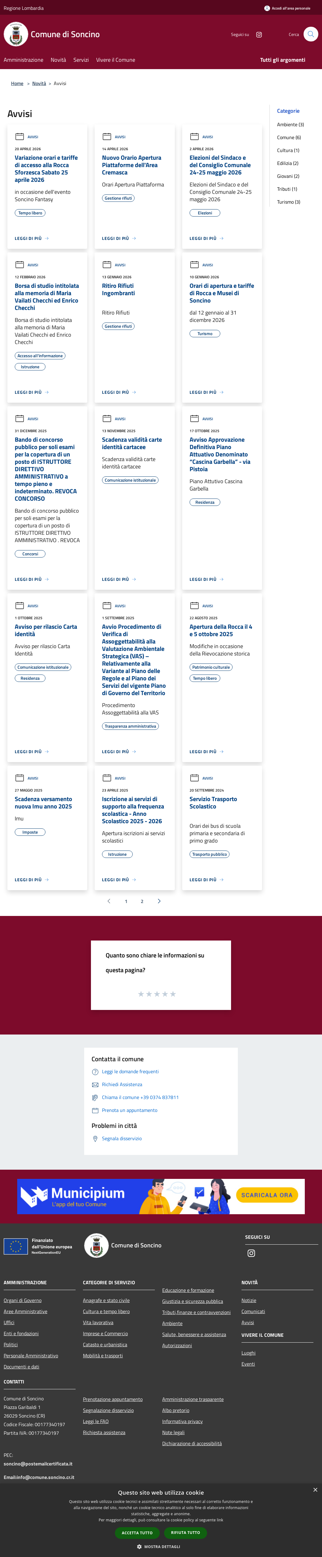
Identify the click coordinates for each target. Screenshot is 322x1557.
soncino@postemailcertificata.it (38, 1463)
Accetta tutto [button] (137, 1532)
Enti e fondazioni (21, 1333)
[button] (161, 1546)
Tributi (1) (287, 189)
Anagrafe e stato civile (106, 1300)
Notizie (249, 1300)
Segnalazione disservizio (108, 1410)
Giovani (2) (288, 176)
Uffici (9, 1322)
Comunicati (253, 1311)
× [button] (315, 1490)
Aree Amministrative (25, 1311)
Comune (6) (289, 137)
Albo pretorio (175, 1410)
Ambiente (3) (290, 124)
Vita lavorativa (98, 1322)
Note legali (173, 1432)
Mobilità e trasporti (103, 1355)
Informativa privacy (182, 1421)
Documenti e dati (21, 1366)
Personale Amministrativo (31, 1355)
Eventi (248, 1363)
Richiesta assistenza (104, 1432)
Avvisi (26, 137)
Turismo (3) (288, 201)
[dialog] (161, 1520)
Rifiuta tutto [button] (185, 1532)
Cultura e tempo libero (106, 1311)
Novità (39, 83)
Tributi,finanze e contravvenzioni (196, 1312)
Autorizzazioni (177, 1345)
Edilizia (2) (287, 163)
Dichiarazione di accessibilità (192, 1443)
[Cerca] (311, 34)
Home (17, 83)
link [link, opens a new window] (220, 1520)
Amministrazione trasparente (193, 1399)
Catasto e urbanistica (105, 1344)
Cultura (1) (288, 150)
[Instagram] (256, 34)
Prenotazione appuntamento (113, 1399)
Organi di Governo (22, 1300)
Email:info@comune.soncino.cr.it (39, 1477)
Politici (11, 1344)
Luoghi (249, 1352)
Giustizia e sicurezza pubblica (192, 1301)
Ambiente (172, 1323)
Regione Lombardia (24, 8)
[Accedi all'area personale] (287, 8)
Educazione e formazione (188, 1290)
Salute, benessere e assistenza (194, 1334)
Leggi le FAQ (96, 1421)
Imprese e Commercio (105, 1333)
